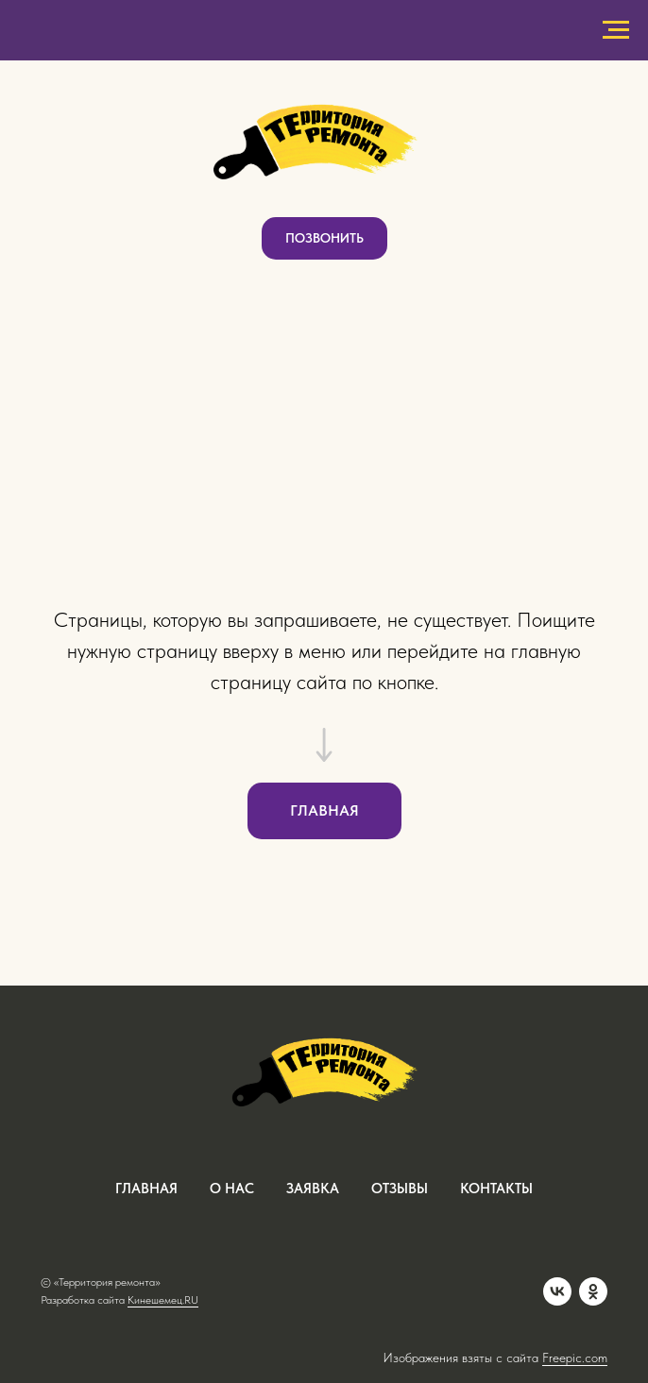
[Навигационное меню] (616, 30)
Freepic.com (574, 1357)
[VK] (557, 1291)
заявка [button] (312, 1188)
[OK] (593, 1291)
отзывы (399, 1188)
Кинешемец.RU (163, 1300)
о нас (232, 1188)
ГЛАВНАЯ (146, 1188)
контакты (496, 1188)
